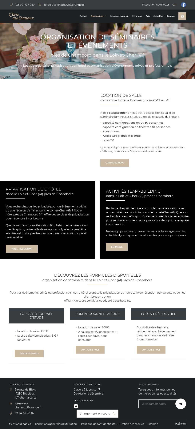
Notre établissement (114, 112)
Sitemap (153, 424)
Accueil (83, 16)
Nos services (97, 16)
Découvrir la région (119, 16)
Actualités (158, 16)
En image (137, 16)
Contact (171, 16)
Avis (148, 16)
